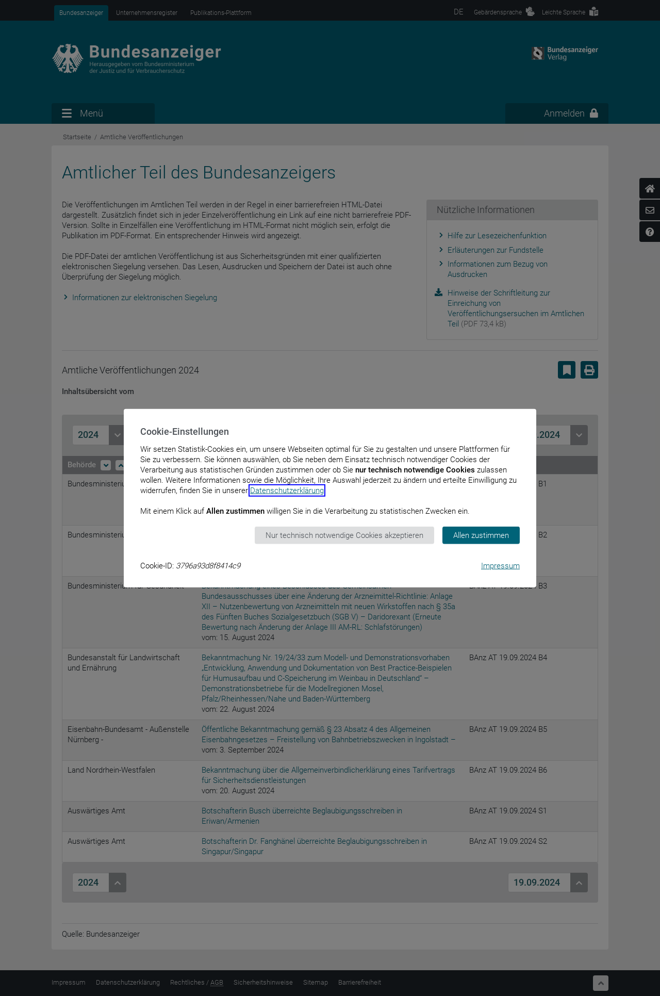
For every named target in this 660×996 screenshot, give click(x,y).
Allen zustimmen (481, 535)
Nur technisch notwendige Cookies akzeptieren (344, 535)
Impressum (500, 565)
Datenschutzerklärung (287, 490)
